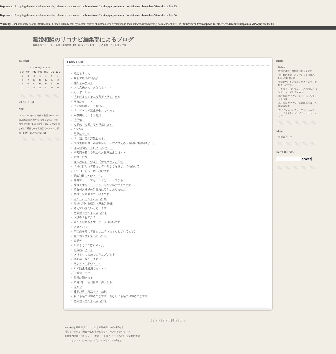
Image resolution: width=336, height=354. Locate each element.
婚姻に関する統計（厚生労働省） (94, 203)
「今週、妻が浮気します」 (90, 138)
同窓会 (78, 286)
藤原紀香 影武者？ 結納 (90, 291)
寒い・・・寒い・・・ (87, 263)
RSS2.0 (281, 67)
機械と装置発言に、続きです (91, 194)
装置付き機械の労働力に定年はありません (100, 189)
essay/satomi (25, 115)
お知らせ (46, 124)
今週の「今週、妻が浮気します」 (94, 124)
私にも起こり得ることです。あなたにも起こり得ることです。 (112, 296)
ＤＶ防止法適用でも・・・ (90, 268)
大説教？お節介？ (85, 217)
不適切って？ (82, 273)
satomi (56, 115)
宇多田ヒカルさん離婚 (87, 115)
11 (185, 320)
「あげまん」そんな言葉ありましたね (97, 96)
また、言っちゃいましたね (90, 198)
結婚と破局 (80, 157)
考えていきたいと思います (90, 208)
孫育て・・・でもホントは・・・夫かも (98, 180)
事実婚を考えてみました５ (90, 300)
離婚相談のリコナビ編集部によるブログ (83, 40)
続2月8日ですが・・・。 (89, 175)
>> (48, 67)
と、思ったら (82, 92)
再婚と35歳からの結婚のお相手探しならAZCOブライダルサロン (97, 331)
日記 (46, 120)
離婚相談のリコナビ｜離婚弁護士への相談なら (100, 327)
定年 (57, 124)
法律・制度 (42, 115)
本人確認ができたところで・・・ (94, 147)
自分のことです (83, 249)
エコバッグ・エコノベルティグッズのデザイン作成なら (93, 340)
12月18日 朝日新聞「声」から (93, 282)
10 (180, 320)
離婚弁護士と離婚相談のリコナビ (295, 71)
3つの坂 (78, 129)
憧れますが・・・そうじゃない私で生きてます (102, 185)
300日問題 (37, 132)
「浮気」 (79, 119)
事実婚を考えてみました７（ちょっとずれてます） (105, 231)
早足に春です (82, 133)
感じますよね (82, 73)
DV (26, 132)
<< (31, 67)
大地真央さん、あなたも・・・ (93, 87)
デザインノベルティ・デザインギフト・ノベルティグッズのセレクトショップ (297, 113)
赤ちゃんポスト (83, 82)
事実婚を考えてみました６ (90, 236)
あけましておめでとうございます (94, 254)
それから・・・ (83, 101)
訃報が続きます (83, 277)
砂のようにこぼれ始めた (89, 245)
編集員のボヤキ (31, 120)
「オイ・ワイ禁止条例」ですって (94, 110)
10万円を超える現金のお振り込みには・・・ (101, 152)
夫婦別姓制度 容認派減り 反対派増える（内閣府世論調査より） (115, 143)
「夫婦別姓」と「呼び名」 (90, 106)
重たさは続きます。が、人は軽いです (97, 222)
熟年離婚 (26, 128)
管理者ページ (285, 137)
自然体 (78, 240)
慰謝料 (26, 124)
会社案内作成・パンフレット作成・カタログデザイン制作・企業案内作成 (102, 336)
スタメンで (80, 226)
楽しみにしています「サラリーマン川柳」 (100, 161)
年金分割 (39, 128)
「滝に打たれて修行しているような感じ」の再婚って (106, 166)
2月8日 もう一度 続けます (91, 171)
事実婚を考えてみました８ (90, 212)
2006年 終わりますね (87, 259)
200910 (23, 102)
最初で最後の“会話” (86, 78)
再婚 (36, 124)
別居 (56, 120)
